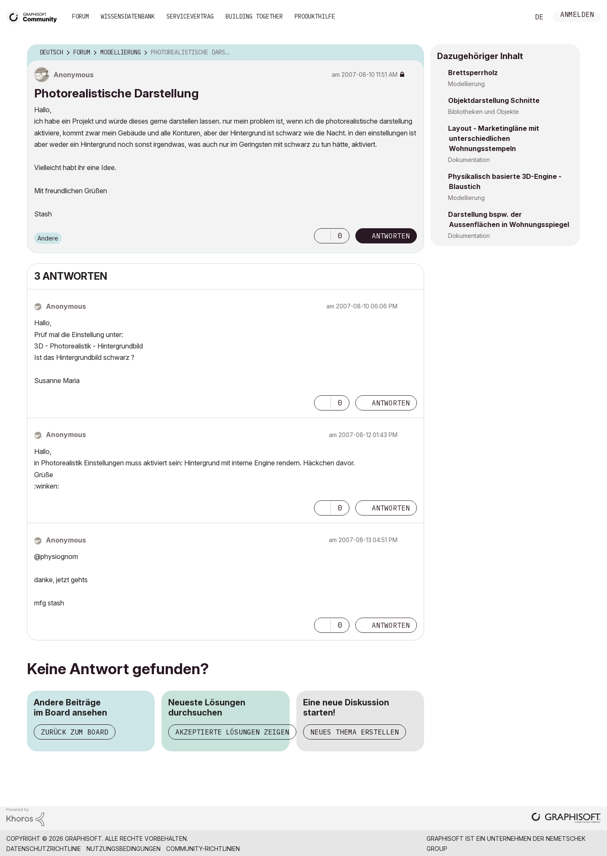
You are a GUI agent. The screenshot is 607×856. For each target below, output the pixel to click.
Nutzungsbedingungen (123, 848)
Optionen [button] (412, 52)
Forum (80, 16)
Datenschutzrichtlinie (43, 848)
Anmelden (577, 15)
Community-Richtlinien (203, 848)
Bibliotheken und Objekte (483, 111)
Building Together (254, 16)
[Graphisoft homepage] (566, 818)
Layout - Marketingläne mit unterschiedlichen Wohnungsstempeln (493, 138)
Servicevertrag (190, 16)
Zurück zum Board (74, 732)
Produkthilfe (315, 16)
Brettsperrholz (473, 72)
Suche (513, 17)
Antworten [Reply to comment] (391, 403)
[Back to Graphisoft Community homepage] (34, 16)
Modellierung (466, 83)
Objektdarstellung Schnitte (494, 100)
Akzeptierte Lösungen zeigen (232, 732)
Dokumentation (469, 159)
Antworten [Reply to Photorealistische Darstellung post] (391, 236)
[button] (322, 236)
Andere (48, 238)
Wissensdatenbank (128, 16)
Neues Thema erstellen (354, 732)
